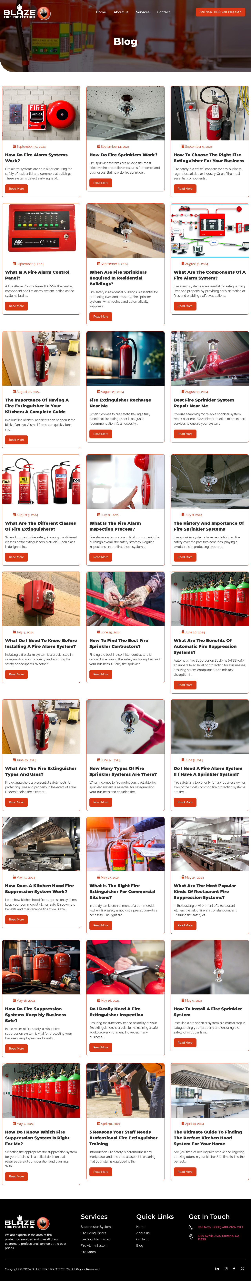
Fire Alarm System (94, 1245)
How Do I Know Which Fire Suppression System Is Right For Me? (37, 1138)
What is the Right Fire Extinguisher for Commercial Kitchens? (122, 891)
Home (101, 12)
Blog (139, 1245)
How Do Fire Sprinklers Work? (123, 154)
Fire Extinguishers (93, 1233)
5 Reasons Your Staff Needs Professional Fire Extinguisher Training (123, 1138)
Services (142, 12)
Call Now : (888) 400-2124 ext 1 (220, 1227)
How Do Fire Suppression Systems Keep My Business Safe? (35, 1014)
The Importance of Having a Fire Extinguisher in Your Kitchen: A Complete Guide (37, 406)
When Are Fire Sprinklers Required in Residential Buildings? (118, 278)
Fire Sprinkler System (96, 1239)
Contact (163, 12)
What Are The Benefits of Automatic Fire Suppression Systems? (205, 646)
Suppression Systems (96, 1227)
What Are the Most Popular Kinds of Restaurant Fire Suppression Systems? (205, 891)
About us (121, 12)
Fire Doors (88, 1252)
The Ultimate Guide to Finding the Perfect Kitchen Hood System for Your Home (208, 1138)
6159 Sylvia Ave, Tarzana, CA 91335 (218, 1237)
